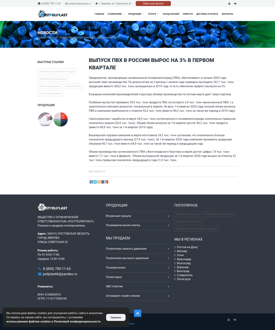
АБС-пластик (114, 286)
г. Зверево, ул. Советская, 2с (115, 3)
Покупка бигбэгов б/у (188, 221)
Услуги (153, 14)
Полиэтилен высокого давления (127, 258)
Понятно (116, 317)
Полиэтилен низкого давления (126, 248)
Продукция (136, 14)
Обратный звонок (153, 3)
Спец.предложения (50, 93)
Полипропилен (116, 267)
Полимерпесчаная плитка (123, 225)
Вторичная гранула (118, 216)
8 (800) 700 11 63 (51, 3)
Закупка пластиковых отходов (57, 71)
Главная (99, 14)
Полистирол (114, 277)
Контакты (227, 14)
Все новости (97, 171)
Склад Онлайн (171, 14)
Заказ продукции (49, 86)
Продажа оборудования (53, 78)
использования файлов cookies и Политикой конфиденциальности (53, 321)
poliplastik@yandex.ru (80, 3)
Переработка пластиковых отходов (196, 228)
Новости (188, 14)
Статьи (129, 323)
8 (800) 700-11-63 (57, 269)
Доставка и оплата (207, 14)
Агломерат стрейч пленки (123, 295)
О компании (116, 14)
